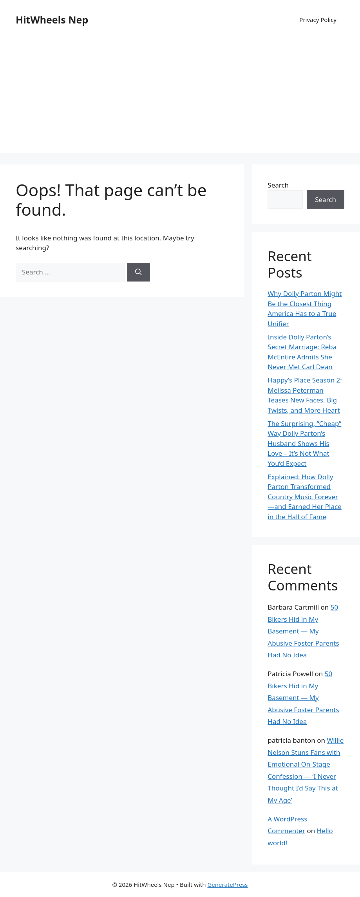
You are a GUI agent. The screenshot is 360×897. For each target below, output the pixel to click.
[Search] (138, 272)
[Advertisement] (180, 98)
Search (278, 185)
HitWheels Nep (52, 19)
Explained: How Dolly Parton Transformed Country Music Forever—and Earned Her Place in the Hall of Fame (304, 496)
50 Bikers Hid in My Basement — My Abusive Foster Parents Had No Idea (303, 631)
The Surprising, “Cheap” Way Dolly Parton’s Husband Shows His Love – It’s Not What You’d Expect (304, 443)
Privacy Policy (317, 19)
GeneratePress (227, 884)
